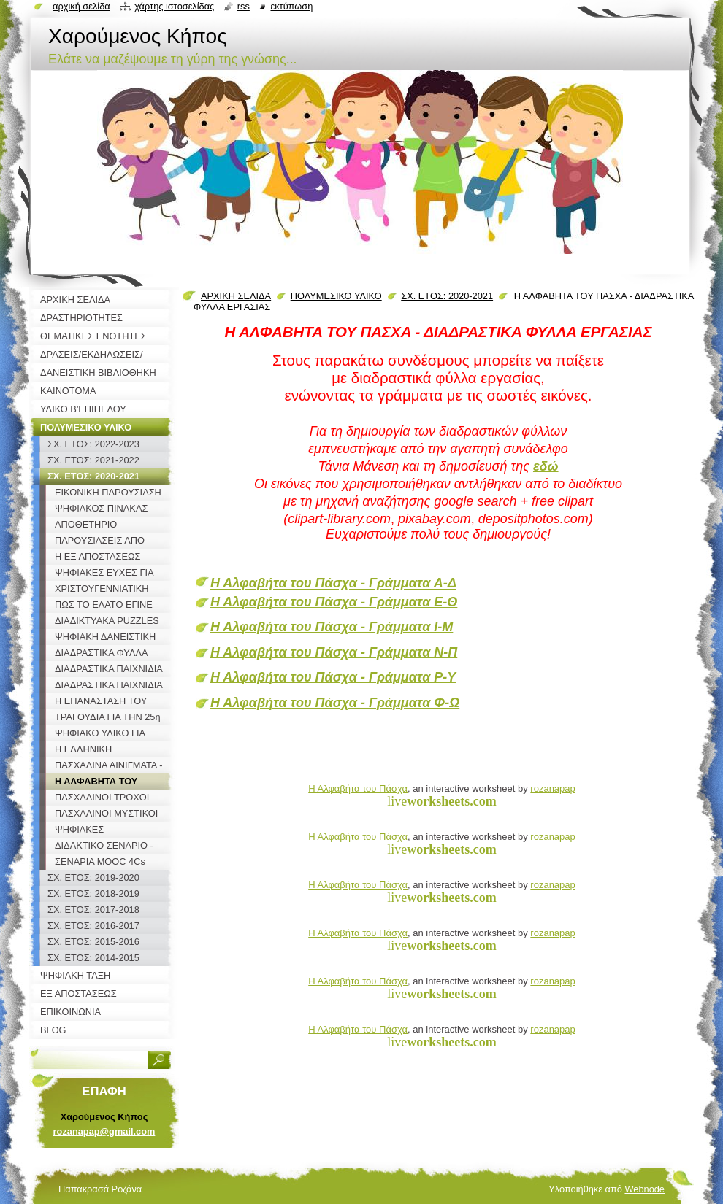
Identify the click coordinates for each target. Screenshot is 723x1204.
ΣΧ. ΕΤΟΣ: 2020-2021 (447, 295)
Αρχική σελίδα (81, 6)
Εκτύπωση (291, 6)
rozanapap (552, 788)
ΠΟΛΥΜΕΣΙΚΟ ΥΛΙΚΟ (336, 295)
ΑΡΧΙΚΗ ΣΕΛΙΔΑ (236, 295)
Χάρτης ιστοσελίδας (174, 6)
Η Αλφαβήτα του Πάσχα (358, 788)
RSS (243, 6)
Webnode (644, 1189)
